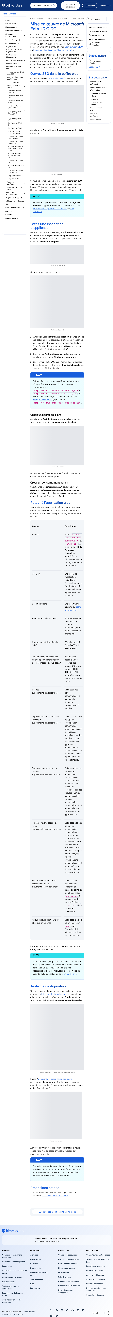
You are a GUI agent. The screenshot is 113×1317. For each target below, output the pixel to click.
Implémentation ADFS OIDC (15, 97)
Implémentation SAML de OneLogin (16, 171)
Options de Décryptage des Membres (15, 78)
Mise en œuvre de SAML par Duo (14, 119)
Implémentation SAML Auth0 (16, 102)
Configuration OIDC (15, 128)
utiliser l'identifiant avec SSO (55, 1195)
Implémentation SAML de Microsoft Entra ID (53, 50)
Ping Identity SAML (15, 176)
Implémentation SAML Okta (16, 161)
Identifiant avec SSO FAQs (14, 188)
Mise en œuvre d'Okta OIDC (16, 166)
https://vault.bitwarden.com (54, 994)
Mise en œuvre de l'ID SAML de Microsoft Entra (16, 148)
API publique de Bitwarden (15, 201)
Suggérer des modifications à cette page (57, 1212)
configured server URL (43, 400)
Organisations (11, 46)
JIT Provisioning (13, 82)
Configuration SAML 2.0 (15, 124)
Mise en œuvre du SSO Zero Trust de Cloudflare (16, 113)
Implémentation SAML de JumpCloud (16, 137)
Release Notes (10, 24)
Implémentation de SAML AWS (14, 107)
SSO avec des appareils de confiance (50, 208)
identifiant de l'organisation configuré (55, 1079)
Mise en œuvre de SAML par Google (14, 132)
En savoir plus (70, 974)
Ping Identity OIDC (14, 179)
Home (7, 20)
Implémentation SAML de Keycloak (16, 142)
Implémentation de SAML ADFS (14, 92)
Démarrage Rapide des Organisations (14, 51)
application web (56, 78)
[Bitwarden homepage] (12, 1231)
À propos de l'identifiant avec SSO (15, 73)
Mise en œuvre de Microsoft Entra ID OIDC (14, 155)
